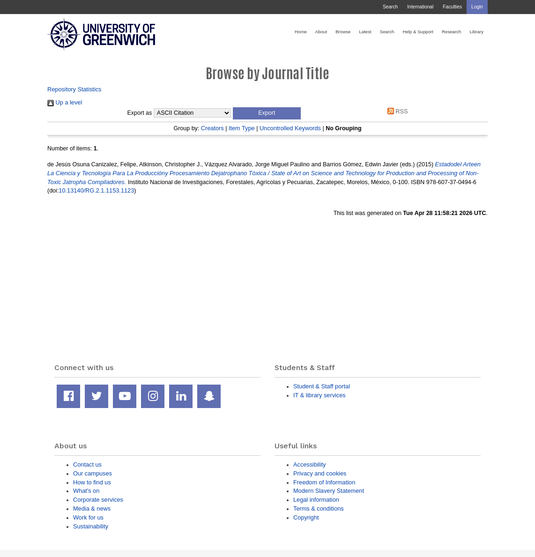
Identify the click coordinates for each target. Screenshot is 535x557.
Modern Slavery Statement (328, 490)
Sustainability (90, 526)
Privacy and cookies (319, 473)
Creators (212, 128)
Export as (139, 113)
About (321, 31)
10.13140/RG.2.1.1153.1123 (96, 190)
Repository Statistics (74, 89)
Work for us (88, 517)
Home (301, 31)
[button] (267, 113)
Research (451, 31)
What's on (86, 490)
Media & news (92, 508)
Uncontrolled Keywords (290, 128)
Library (476, 31)
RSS (396, 111)
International (420, 6)
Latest (365, 31)
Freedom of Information (324, 482)
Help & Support (417, 31)
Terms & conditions (318, 508)
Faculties (452, 6)
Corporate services (98, 499)
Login (477, 6)
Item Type (242, 128)
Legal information (316, 499)
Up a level (64, 102)
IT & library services (319, 395)
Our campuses (92, 473)
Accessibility (309, 464)
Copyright (306, 517)
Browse (342, 31)
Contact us (87, 464)
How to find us (92, 482)
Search (390, 6)
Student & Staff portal (321, 386)
